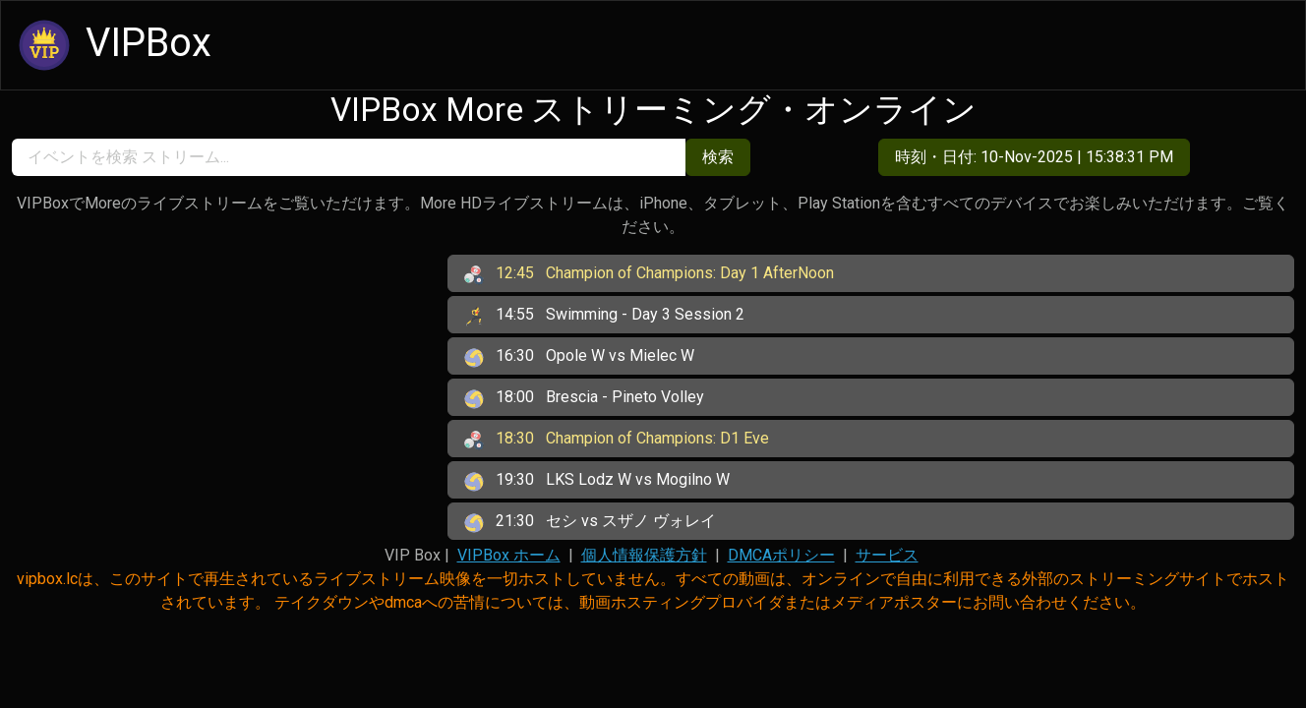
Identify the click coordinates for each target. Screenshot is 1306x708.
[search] (348, 157)
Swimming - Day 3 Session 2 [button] (604, 315)
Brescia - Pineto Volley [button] (584, 398)
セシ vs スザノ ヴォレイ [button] (590, 522)
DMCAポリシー (781, 555)
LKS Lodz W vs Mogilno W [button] (597, 481)
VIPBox (112, 45)
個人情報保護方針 (644, 555)
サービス (887, 555)
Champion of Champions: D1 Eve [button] (616, 439)
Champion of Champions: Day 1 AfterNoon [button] (649, 274)
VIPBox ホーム (509, 555)
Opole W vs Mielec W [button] (579, 357)
